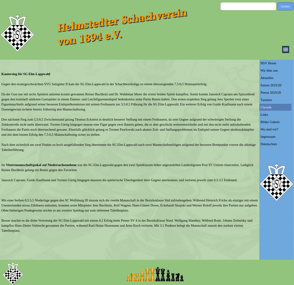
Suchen (285, 6)
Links (264, 114)
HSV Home (268, 63)
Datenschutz (269, 144)
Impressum (268, 136)
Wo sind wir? (269, 129)
